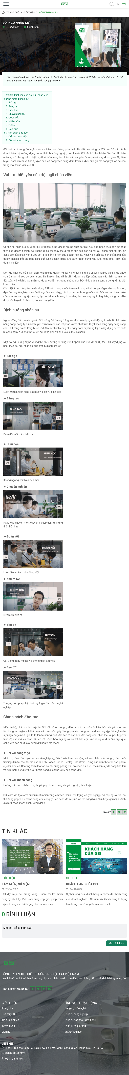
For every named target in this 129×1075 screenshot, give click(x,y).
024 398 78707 (14, 1058)
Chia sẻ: (106, 812)
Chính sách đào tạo (17, 132)
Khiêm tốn (14, 121)
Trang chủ (10, 12)
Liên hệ (6, 1031)
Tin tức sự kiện (10, 1020)
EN (117, 4)
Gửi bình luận (116, 943)
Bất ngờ (13, 102)
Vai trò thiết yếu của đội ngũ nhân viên (27, 95)
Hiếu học (13, 110)
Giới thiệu (29, 12)
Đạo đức (13, 129)
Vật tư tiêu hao (73, 1031)
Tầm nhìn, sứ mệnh (17, 884)
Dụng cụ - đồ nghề (75, 1008)
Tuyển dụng (8, 1025)
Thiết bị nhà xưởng (75, 1025)
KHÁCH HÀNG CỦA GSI (82, 884)
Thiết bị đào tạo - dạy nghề (80, 1020)
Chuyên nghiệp (17, 113)
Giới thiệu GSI (9, 1014)
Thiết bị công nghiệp (76, 1014)
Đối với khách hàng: (19, 140)
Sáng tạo (13, 106)
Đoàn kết (13, 117)
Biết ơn (12, 125)
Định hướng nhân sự (17, 98)
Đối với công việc (18, 136)
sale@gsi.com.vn (15, 1052)
